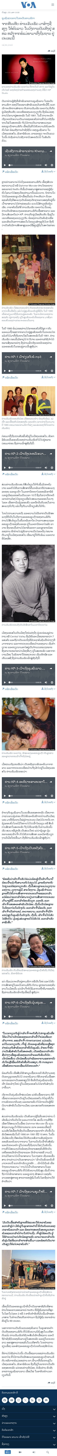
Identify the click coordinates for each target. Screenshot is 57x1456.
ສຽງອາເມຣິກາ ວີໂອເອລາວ (19, 155)
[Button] (51, 51)
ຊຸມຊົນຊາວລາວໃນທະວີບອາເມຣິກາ (18, 18)
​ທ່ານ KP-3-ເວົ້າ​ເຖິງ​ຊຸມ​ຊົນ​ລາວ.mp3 (26, 668)
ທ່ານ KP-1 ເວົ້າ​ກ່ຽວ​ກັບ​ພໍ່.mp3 (23, 357)
